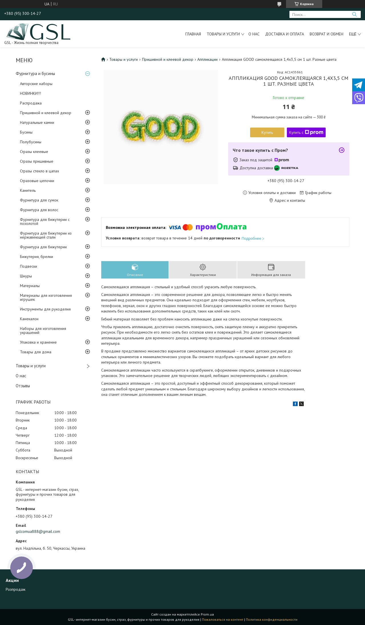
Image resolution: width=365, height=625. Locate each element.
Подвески (28, 266)
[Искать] (354, 14)
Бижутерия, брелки (36, 256)
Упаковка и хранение (38, 342)
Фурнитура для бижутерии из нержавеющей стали (46, 235)
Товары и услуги (223, 34)
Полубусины (30, 141)
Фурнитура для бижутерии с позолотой (45, 221)
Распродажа (31, 103)
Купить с (306, 132)
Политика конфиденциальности (271, 619)
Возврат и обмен (326, 34)
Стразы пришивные (36, 161)
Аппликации (207, 59)
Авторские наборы (36, 83)
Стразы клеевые (34, 151)
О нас (253, 34)
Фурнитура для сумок (39, 200)
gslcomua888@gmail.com (38, 531)
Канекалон (29, 318)
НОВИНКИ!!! (30, 93)
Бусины (26, 132)
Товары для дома (35, 351)
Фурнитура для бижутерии (43, 246)
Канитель (28, 190)
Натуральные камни (37, 122)
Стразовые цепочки (37, 180)
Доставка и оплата (284, 34)
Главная (193, 34)
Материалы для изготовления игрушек (46, 297)
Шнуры (26, 276)
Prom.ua (207, 614)
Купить (267, 132)
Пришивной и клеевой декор (45, 112)
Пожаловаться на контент (222, 619)
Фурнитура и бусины (35, 73)
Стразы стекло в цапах (39, 171)
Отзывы (23, 385)
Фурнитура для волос (39, 209)
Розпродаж (15, 589)
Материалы (30, 285)
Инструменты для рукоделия (45, 309)
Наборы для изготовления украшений (43, 330)
